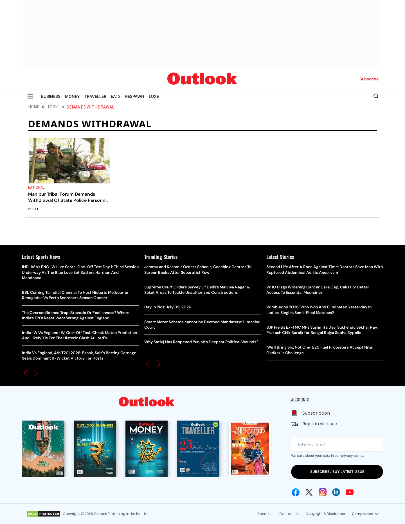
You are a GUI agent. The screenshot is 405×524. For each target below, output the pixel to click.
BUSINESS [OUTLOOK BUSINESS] (50, 96)
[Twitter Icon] (309, 492)
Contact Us (288, 513)
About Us (264, 513)
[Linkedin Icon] (336, 492)
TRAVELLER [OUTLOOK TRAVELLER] (95, 96)
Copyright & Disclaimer (325, 513)
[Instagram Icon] (322, 492)
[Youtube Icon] (349, 492)
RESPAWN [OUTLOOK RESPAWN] (134, 96)
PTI (35, 209)
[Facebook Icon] (295, 492)
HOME (33, 107)
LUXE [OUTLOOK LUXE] (154, 96)
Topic (53, 107)
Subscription (316, 413)
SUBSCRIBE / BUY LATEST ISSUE (337, 471)
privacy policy (352, 455)
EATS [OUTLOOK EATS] (116, 96)
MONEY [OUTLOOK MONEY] (72, 96)
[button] (25, 373)
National (36, 187)
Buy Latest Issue (319, 424)
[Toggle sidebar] (30, 96)
